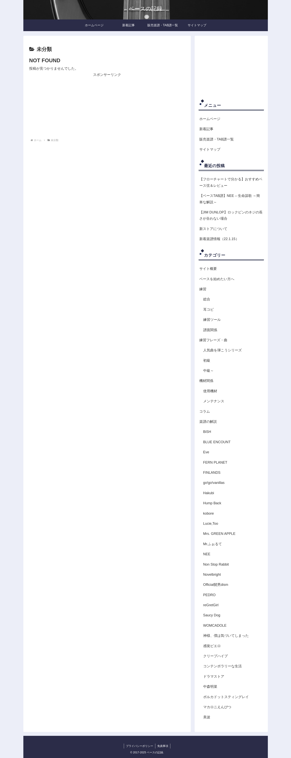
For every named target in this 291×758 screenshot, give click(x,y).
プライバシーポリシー (139, 745)
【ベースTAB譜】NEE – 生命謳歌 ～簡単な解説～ (229, 199)
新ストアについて (213, 229)
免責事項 (162, 745)
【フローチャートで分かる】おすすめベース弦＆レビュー (230, 182)
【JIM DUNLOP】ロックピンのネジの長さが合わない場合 (231, 215)
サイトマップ (209, 149)
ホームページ (209, 119)
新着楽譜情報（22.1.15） (219, 239)
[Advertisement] (107, 105)
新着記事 (206, 129)
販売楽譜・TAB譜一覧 (216, 139)
